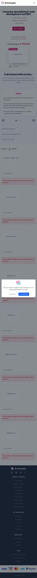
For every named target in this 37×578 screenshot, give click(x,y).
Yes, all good (24, 294)
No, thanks (13, 294)
